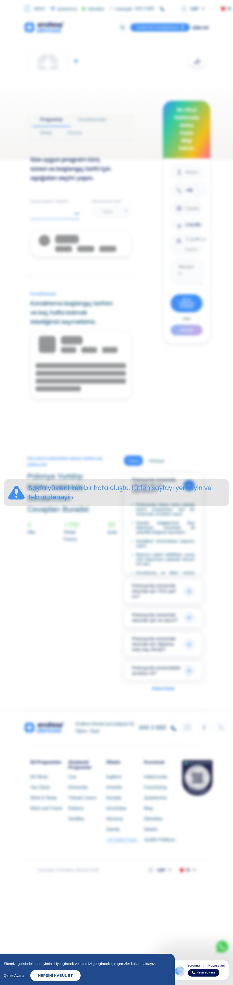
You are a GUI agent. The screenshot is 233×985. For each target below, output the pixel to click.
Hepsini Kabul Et (55, 975)
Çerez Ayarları (15, 975)
